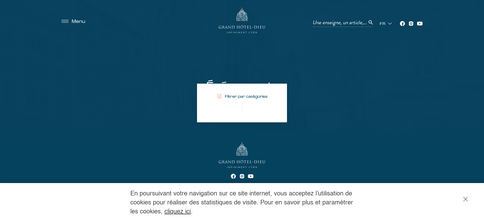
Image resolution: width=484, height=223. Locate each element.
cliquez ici (177, 212)
